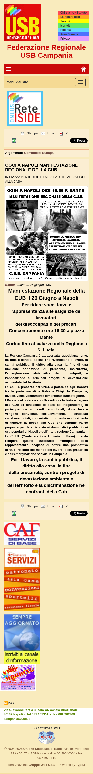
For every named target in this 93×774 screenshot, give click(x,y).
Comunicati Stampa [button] (39, 153)
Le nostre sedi (70, 17)
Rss (11, 702)
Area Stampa (69, 34)
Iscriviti (65, 25)
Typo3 (80, 765)
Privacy (65, 38)
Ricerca (65, 30)
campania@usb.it (17, 719)
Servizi (65, 21)
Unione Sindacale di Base (42, 749)
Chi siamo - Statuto (73, 12)
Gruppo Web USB (41, 765)
